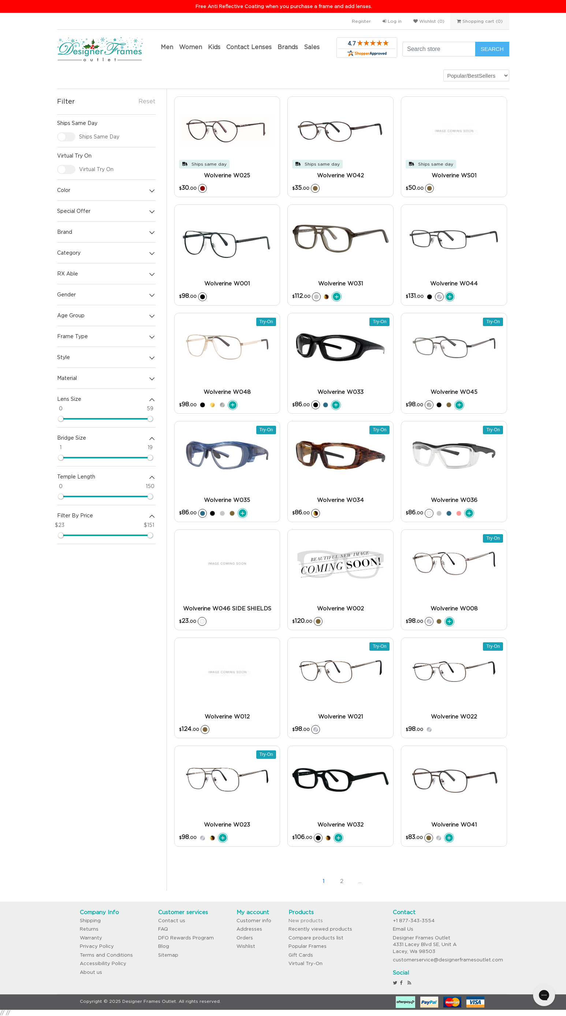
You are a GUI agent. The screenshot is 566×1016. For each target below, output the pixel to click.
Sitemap (168, 955)
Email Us (403, 929)
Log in (392, 21)
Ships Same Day (99, 137)
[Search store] (439, 49)
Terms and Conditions (106, 955)
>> (396, 881)
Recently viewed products (320, 929)
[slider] (60, 418)
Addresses (249, 929)
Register (361, 21)
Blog (163, 946)
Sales (312, 47)
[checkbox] (66, 136)
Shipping (90, 920)
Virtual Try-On (305, 963)
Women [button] (190, 47)
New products (305, 920)
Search (492, 49)
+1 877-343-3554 (414, 920)
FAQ (163, 929)
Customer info (254, 920)
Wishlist (246, 946)
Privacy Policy (97, 946)
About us (91, 972)
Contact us (171, 920)
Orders (245, 938)
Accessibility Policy (103, 963)
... (360, 881)
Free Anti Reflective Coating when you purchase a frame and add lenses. (284, 6)
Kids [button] (214, 47)
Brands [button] (288, 47)
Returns (89, 929)
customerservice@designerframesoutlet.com (448, 960)
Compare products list (315, 938)
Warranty (91, 938)
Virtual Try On (96, 169)
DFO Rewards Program (186, 938)
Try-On (266, 321)
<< (286, 881)
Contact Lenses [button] (249, 47)
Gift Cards (300, 955)
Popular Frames (307, 946)
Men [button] (167, 47)
